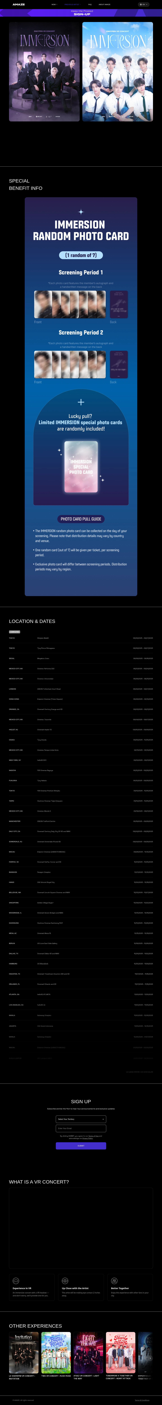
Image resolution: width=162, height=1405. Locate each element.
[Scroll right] (150, 1358)
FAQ (90, 4)
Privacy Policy (87, 1138)
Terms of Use (93, 1136)
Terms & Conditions (142, 1400)
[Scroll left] (11, 1358)
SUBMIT (81, 1146)
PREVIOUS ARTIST (73, 4)
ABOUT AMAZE (104, 4)
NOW (54, 4)
